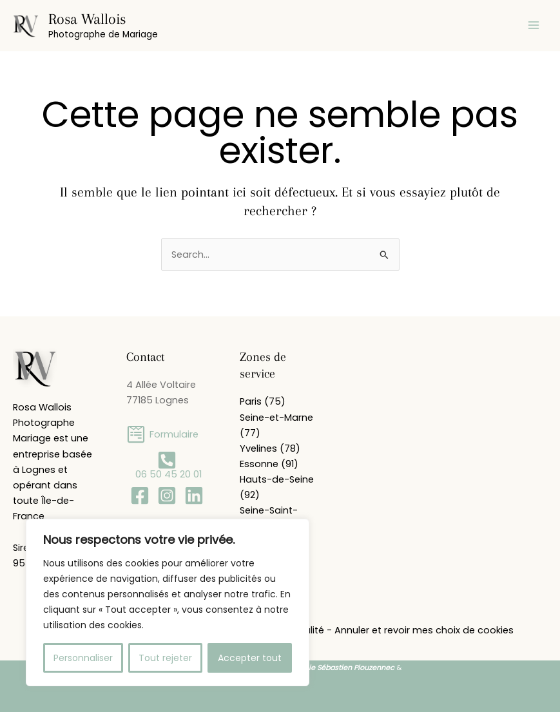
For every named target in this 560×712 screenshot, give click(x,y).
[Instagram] (167, 495)
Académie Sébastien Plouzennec (336, 668)
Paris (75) (262, 401)
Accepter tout (250, 657)
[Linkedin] (194, 495)
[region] (167, 602)
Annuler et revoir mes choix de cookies (424, 630)
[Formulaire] (162, 434)
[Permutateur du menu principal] (533, 25)
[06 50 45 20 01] (167, 464)
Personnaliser (83, 657)
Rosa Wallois (87, 18)
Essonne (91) (269, 463)
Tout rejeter (165, 657)
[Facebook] (140, 495)
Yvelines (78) (270, 448)
